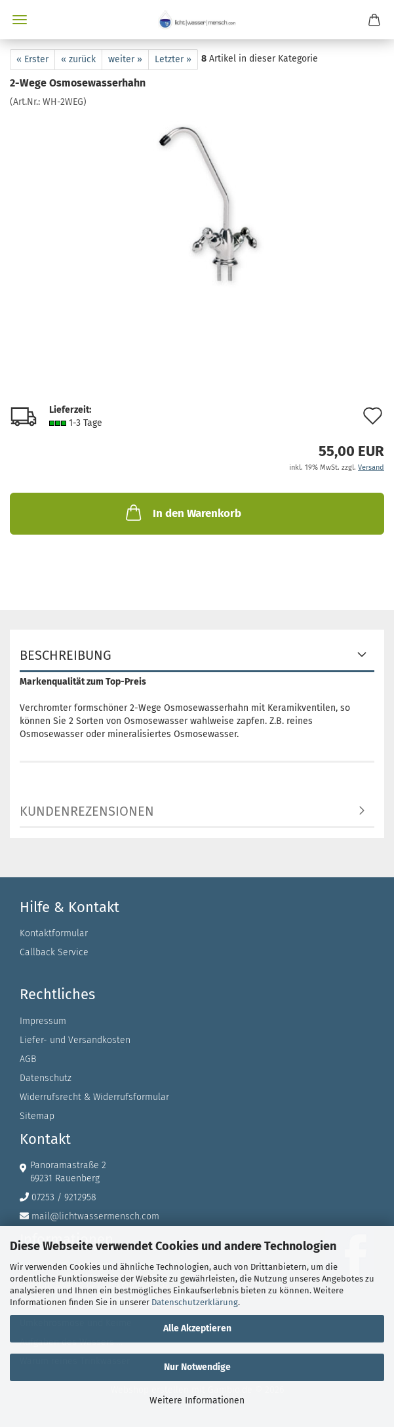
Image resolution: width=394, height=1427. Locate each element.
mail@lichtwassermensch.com (95, 1216)
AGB (28, 1059)
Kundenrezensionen (87, 811)
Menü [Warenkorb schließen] (19, 19)
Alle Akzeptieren (197, 1328)
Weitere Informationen (197, 1400)
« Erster (32, 59)
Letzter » (173, 59)
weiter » (125, 59)
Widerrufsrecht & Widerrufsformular (94, 1097)
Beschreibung (65, 655)
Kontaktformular (54, 933)
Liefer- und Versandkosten (75, 1040)
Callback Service (54, 952)
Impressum (43, 1021)
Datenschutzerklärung (194, 1302)
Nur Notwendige (197, 1367)
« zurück (78, 59)
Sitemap (37, 1116)
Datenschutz (45, 1078)
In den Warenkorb (182, 512)
